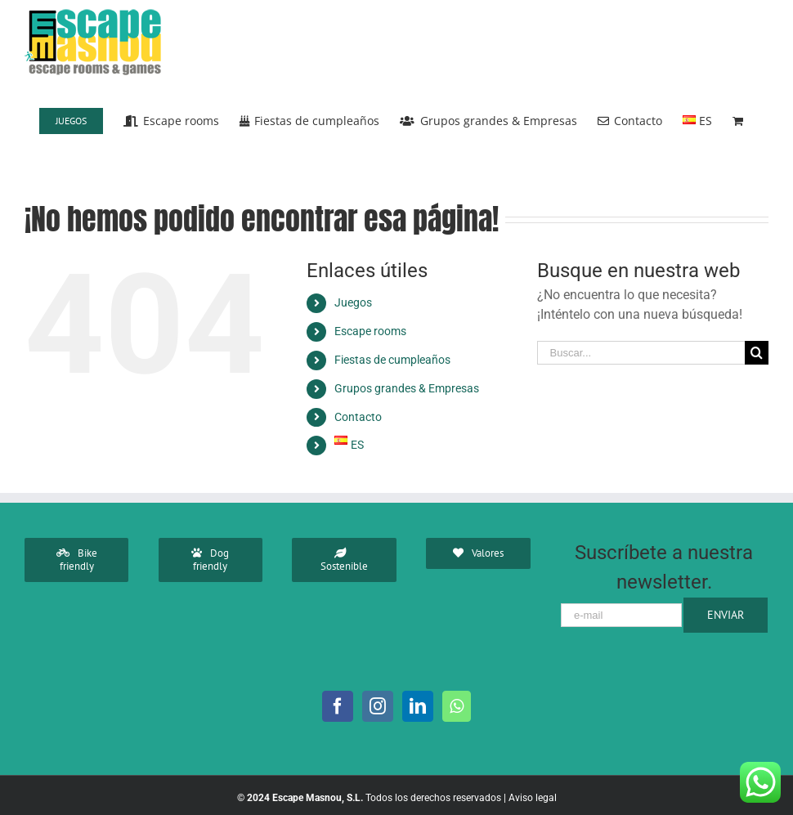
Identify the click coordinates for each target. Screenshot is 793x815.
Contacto (358, 416)
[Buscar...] (641, 353)
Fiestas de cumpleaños (392, 359)
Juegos (353, 302)
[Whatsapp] (456, 706)
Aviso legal (533, 798)
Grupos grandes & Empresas (406, 388)
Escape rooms (370, 331)
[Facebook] (337, 706)
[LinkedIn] (417, 706)
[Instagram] (377, 706)
